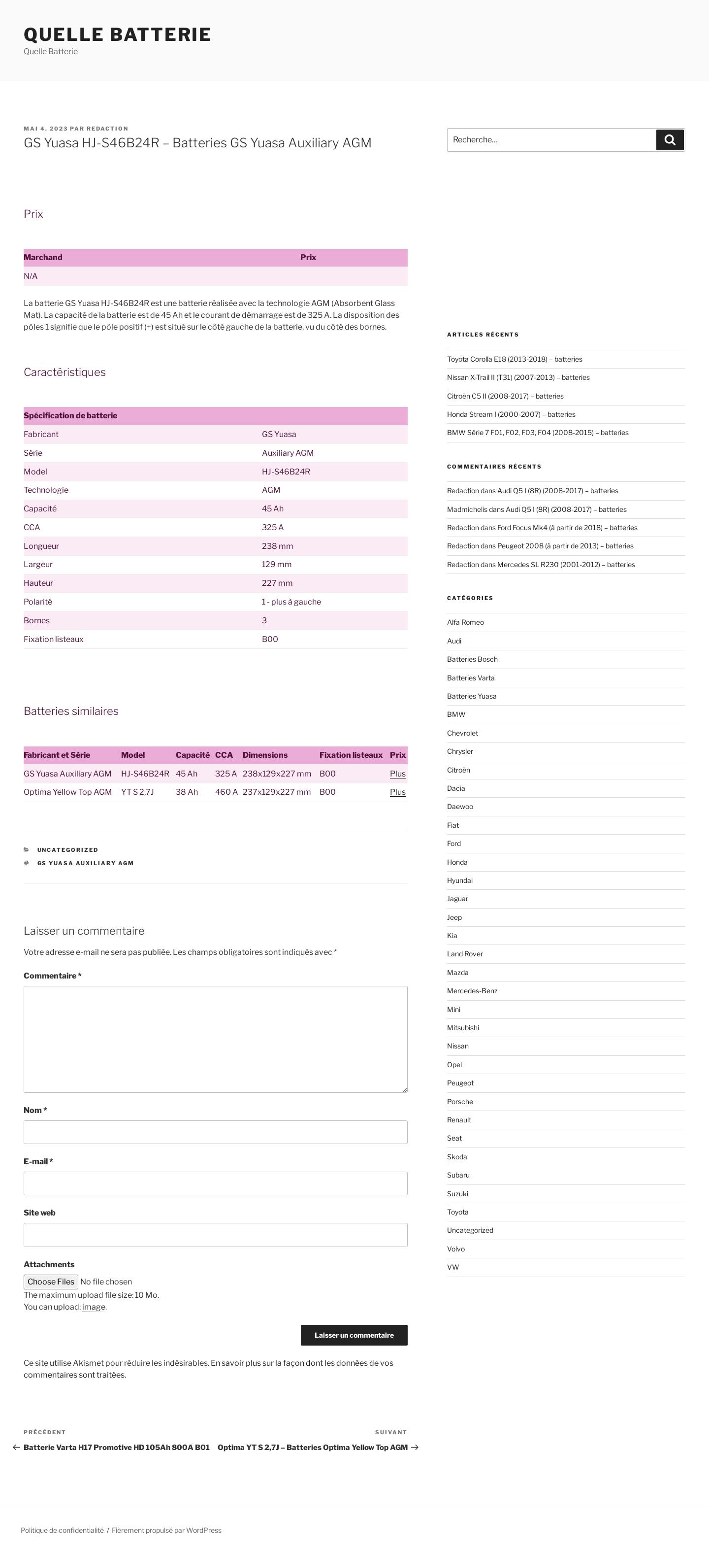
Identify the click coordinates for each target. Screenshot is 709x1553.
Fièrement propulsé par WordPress (167, 1530)
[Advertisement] (566, 241)
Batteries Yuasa (472, 696)
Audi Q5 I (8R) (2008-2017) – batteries (557, 490)
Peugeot (460, 1083)
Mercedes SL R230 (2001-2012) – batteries (566, 564)
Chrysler (460, 751)
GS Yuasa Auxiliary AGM (86, 863)
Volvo (456, 1249)
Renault (459, 1119)
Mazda (458, 972)
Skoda (457, 1156)
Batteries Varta (471, 678)
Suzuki (457, 1193)
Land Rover (465, 953)
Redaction (108, 128)
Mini (453, 1009)
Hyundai (460, 880)
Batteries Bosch (472, 659)
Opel (454, 1064)
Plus (398, 773)
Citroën (458, 770)
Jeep (454, 917)
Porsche (460, 1101)
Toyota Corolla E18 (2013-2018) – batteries (514, 359)
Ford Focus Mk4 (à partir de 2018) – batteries (567, 527)
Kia (452, 935)
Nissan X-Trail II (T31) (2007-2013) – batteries (518, 377)
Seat (454, 1138)
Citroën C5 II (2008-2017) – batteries (505, 396)
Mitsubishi (463, 1027)
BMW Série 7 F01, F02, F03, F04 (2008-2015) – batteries (538, 432)
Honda (457, 862)
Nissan (458, 1046)
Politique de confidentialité (62, 1530)
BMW (456, 714)
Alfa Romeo (465, 622)
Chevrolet (462, 733)
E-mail (38, 1161)
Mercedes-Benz (472, 990)
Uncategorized (68, 849)
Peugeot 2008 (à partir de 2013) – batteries (565, 545)
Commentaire (53, 975)
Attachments (49, 1264)
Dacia (456, 788)
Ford (454, 843)
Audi (454, 641)
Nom (35, 1110)
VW (453, 1267)
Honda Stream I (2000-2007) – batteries (511, 414)
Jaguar (457, 898)
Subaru (458, 1175)
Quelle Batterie (118, 34)
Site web (40, 1212)
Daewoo (460, 806)
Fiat (453, 825)
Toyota (458, 1212)
